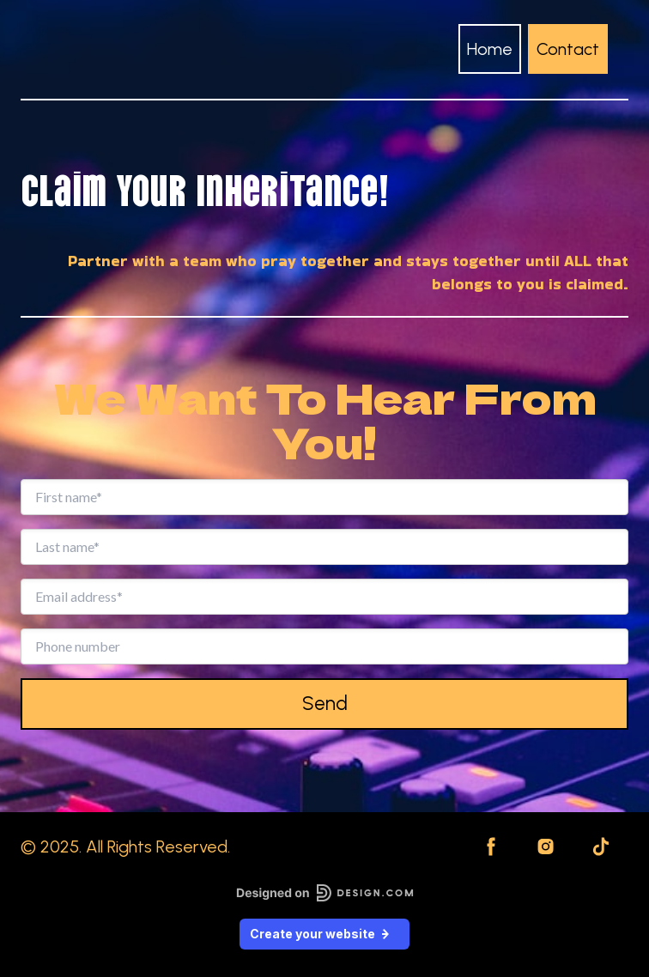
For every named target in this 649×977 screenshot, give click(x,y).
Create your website (324, 933)
